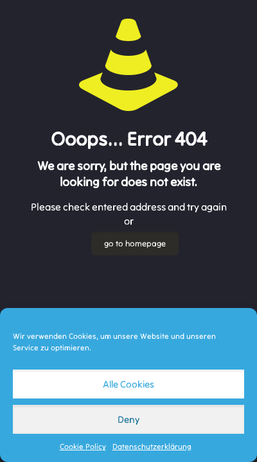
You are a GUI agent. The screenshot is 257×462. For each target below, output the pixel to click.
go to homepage (135, 243)
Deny (128, 419)
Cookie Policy (83, 446)
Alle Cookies (128, 384)
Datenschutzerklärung (151, 446)
